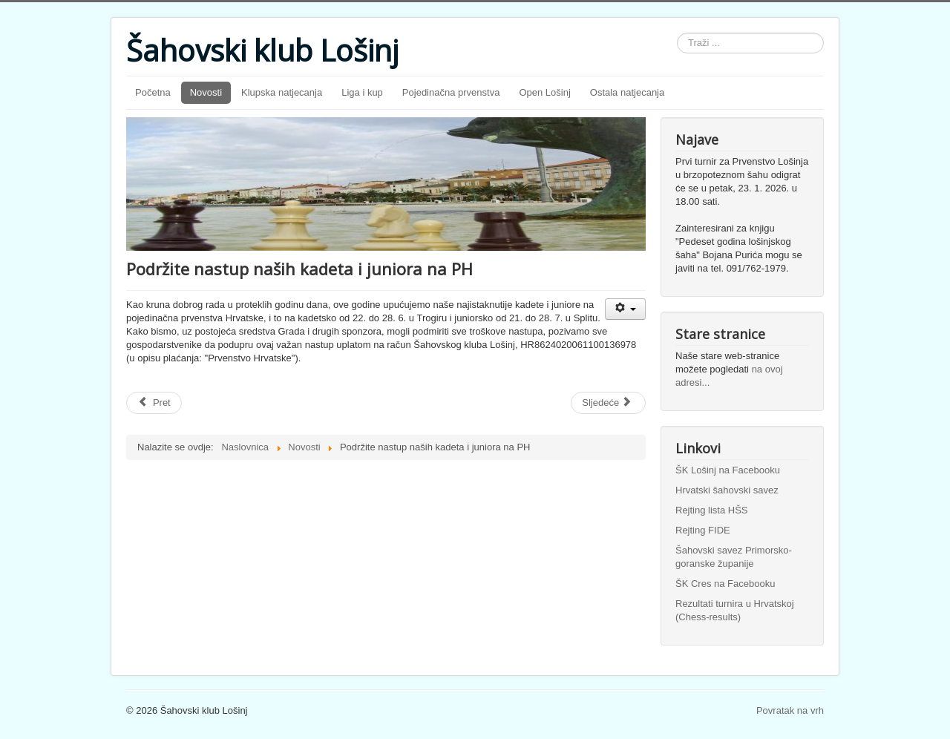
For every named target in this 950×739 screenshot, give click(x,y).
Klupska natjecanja (281, 92)
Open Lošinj (544, 92)
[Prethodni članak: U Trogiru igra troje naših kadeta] (154, 403)
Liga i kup (362, 92)
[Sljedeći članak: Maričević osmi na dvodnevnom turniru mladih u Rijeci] (608, 403)
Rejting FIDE (702, 530)
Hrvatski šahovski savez (727, 490)
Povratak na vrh (790, 710)
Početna (153, 92)
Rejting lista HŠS (711, 510)
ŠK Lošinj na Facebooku (727, 470)
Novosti (206, 92)
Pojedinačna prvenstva (451, 92)
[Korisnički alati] (625, 309)
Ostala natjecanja (627, 92)
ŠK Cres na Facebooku (725, 583)
